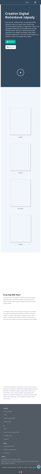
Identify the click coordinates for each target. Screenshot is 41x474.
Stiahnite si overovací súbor (10, 449)
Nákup (5, 414)
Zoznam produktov (8, 411)
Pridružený (6, 439)
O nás (5, 428)
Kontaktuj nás (7, 453)
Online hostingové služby (9, 418)
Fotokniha (20, 208)
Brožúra (20, 172)
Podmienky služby (8, 435)
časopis (20, 137)
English (27, 2)
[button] (35, 2)
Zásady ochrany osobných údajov (11, 432)
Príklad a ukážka (7, 421)
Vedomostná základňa (9, 446)
